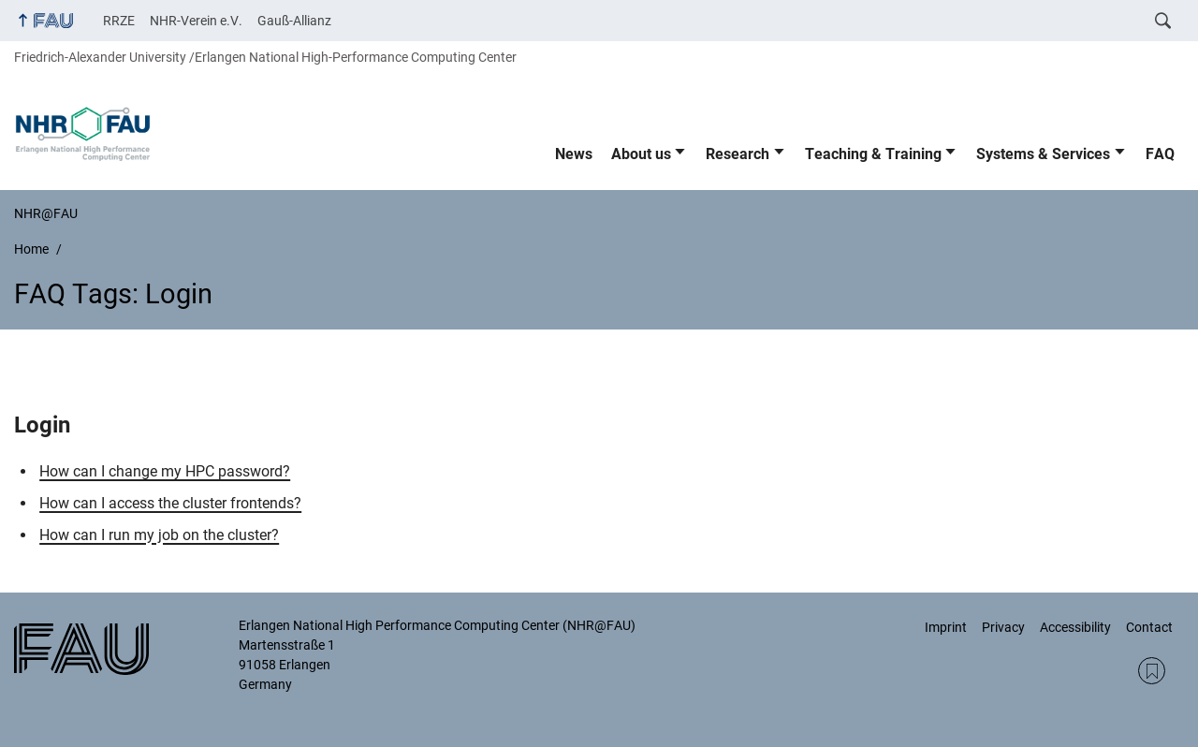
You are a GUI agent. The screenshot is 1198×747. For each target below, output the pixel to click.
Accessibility (1075, 627)
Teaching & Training (873, 154)
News (573, 154)
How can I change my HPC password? (164, 471)
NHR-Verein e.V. (196, 20)
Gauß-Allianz (294, 20)
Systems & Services (1043, 154)
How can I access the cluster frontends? (170, 503)
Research (737, 154)
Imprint (946, 627)
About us (641, 154)
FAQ (1160, 154)
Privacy (1003, 627)
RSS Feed (1151, 670)
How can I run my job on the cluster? (159, 535)
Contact (1149, 627)
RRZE (119, 20)
